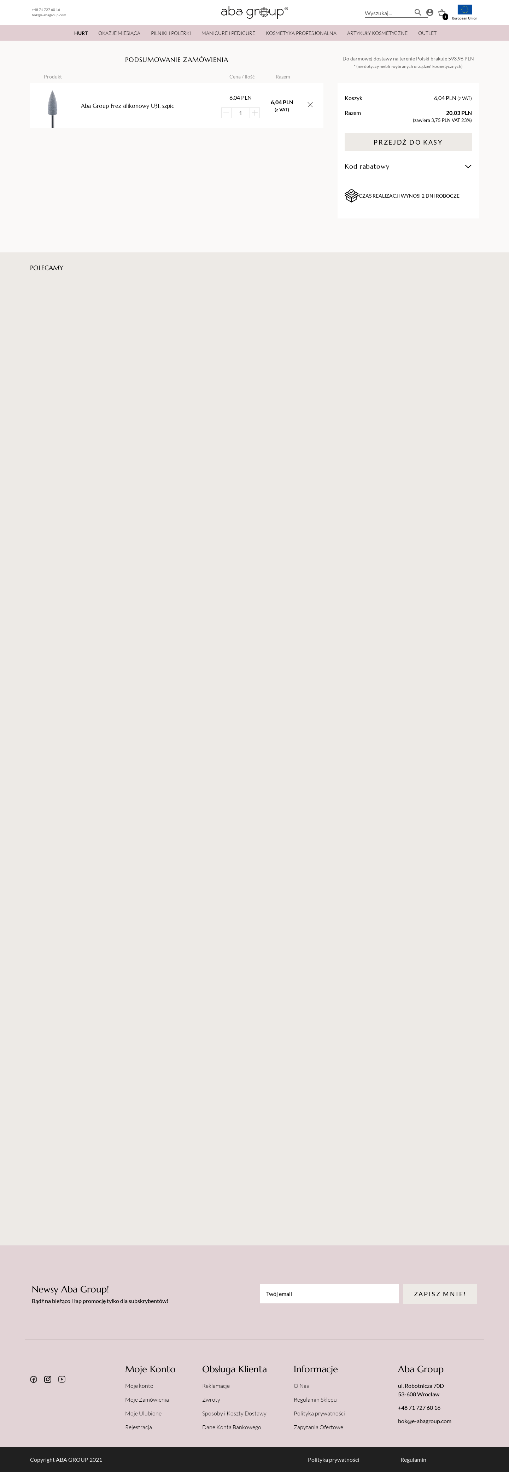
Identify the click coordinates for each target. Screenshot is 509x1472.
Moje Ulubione (143, 1413)
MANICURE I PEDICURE (228, 33)
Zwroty (211, 1399)
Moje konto (139, 1385)
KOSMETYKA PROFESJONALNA (301, 33)
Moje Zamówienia (147, 1399)
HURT (81, 33)
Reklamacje (216, 1385)
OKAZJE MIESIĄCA (119, 33)
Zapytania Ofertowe (318, 1427)
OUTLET (427, 33)
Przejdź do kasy (408, 142)
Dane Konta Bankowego (231, 1427)
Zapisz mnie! (440, 1294)
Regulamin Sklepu (315, 1399)
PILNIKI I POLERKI (171, 33)
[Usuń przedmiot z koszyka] (310, 106)
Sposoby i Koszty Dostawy (234, 1413)
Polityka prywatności (319, 1413)
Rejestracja (138, 1427)
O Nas (301, 1385)
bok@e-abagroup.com (49, 15)
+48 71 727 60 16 (46, 9)
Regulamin (413, 1459)
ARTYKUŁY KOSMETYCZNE (377, 33)
